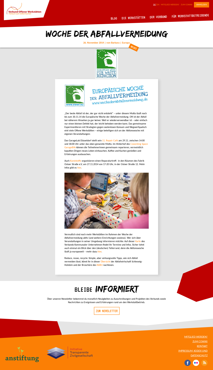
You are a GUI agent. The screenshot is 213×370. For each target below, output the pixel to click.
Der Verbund (158, 17)
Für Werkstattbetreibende (190, 15)
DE (154, 5)
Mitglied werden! (170, 5)
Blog (114, 18)
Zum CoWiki (186, 5)
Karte (138, 241)
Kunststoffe (76, 161)
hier (79, 168)
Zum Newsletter (107, 311)
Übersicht (105, 261)
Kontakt (202, 346)
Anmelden (201, 5)
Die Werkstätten (133, 17)
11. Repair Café (110, 140)
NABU (100, 265)
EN (158, 5)
